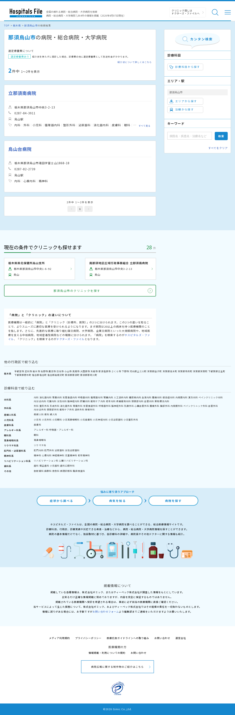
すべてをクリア (218, 148)
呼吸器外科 (105, 405)
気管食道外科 (90, 405)
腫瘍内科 (157, 397)
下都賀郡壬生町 (216, 371)
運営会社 (180, 638)
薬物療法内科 (162, 401)
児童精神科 (71, 455)
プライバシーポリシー (88, 638)
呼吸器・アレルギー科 (61, 429)
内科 (36, 397)
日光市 (60, 371)
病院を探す (173, 501)
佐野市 (44, 371)
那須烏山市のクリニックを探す (76, 291)
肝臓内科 (85, 401)
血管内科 (149, 401)
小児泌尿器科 (115, 419)
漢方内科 (193, 397)
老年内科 (111, 401)
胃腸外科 (78, 405)
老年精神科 (84, 455)
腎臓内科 (108, 397)
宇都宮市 (19, 371)
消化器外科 (66, 405)
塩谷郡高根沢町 (55, 374)
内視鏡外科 (177, 405)
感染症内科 (169, 397)
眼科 (36, 434)
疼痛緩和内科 (123, 401)
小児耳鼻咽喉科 (71, 419)
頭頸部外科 (53, 409)
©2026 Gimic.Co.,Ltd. (117, 709)
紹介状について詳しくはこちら (135, 62)
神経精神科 (58, 455)
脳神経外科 (117, 405)
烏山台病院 (20, 149)
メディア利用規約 (59, 638)
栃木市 (36, 371)
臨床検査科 (79, 470)
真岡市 (76, 371)
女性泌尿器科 (72, 450)
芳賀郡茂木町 (170, 371)
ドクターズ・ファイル (70, 339)
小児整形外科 (131, 419)
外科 (36, 405)
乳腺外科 (129, 405)
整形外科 (44, 405)
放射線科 (39, 470)
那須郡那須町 (72, 374)
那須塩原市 (104, 371)
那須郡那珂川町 (88, 374)
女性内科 (62, 401)
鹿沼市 (52, 371)
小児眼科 (57, 419)
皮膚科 (37, 424)
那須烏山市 (30, 25)
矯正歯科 (44, 465)
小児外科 (47, 419)
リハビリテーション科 (46, 460)
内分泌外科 (40, 409)
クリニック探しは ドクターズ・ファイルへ (186, 12)
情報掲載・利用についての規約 (107, 652)
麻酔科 (48, 470)
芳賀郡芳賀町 (200, 371)
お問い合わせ (162, 638)
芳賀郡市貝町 (185, 371)
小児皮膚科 (86, 419)
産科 (46, 414)
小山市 (68, 371)
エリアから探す (183, 101)
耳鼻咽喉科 (40, 440)
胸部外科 (165, 405)
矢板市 (94, 371)
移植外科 (90, 409)
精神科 (37, 455)
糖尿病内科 (135, 397)
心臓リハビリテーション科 (73, 460)
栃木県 (17, 25)
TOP (7, 25)
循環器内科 (97, 397)
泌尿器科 (59, 450)
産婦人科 (39, 414)
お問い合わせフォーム (106, 611)
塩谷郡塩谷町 (39, 374)
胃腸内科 (57, 397)
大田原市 (85, 371)
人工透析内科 (121, 397)
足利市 (28, 371)
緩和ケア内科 (98, 401)
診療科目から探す (185, 67)
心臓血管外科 (142, 405)
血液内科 (147, 397)
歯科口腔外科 (67, 465)
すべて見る (145, 125)
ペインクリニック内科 (211, 397)
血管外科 (213, 405)
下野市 (125, 371)
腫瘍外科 (154, 405)
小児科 (37, 419)
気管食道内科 (70, 397)
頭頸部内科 (137, 401)
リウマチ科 (40, 445)
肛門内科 (39, 450)
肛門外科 (49, 450)
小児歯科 (55, 465)
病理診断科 (66, 470)
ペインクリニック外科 (195, 405)
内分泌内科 (40, 401)
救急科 (56, 470)
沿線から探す (182, 109)
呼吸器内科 (84, 397)
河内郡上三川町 (138, 371)
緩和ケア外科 (67, 409)
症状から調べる (61, 501)
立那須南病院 (22, 93)
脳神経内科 (73, 401)
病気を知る (117, 501)
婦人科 (53, 414)
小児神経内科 (100, 419)
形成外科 (55, 405)
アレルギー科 (41, 429)
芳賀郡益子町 (154, 371)
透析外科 (79, 409)
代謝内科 (52, 401)
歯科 (36, 465)
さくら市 (116, 371)
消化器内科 (46, 397)
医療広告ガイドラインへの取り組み (128, 638)
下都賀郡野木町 (22, 374)
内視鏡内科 (181, 397)
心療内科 (47, 455)
